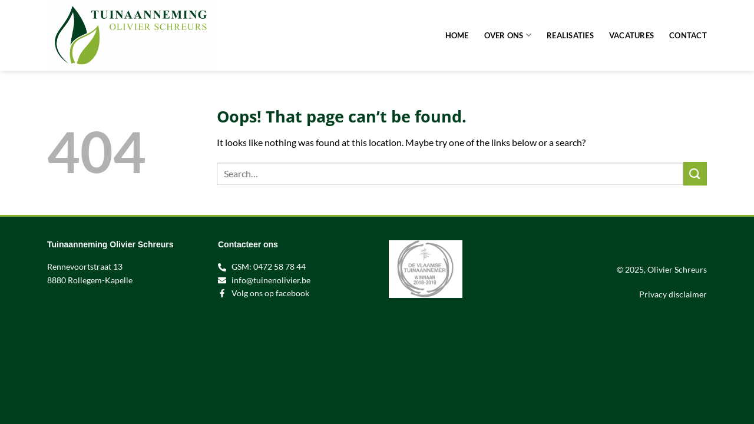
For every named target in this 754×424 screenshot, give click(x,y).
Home (457, 35)
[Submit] (695, 173)
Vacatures (631, 35)
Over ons (508, 35)
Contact (688, 35)
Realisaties (570, 35)
